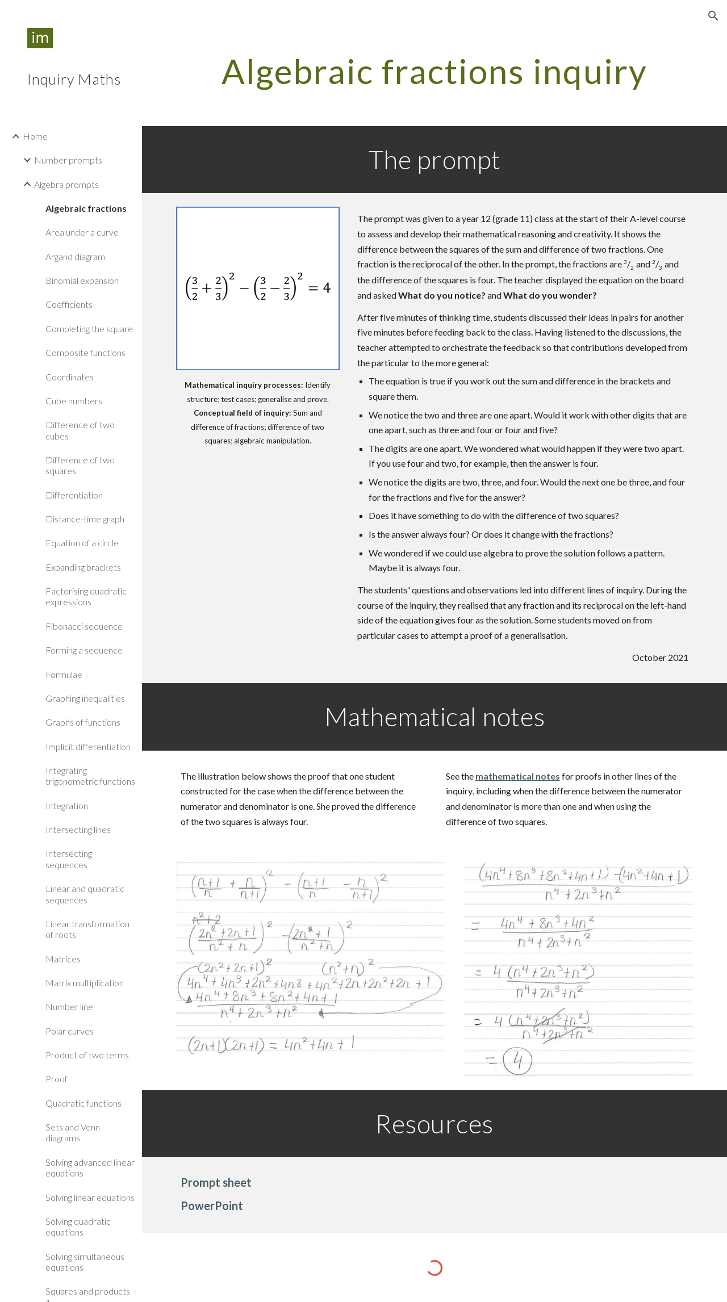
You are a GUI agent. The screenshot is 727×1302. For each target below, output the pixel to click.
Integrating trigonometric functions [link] (90, 775)
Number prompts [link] (68, 159)
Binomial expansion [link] (82, 280)
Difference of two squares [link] (80, 465)
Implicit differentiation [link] (88, 746)
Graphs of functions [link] (82, 722)
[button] (713, 16)
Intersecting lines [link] (78, 829)
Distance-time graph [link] (84, 518)
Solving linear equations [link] (90, 1197)
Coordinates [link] (69, 376)
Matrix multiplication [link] (84, 982)
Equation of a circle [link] (82, 542)
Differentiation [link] (74, 494)
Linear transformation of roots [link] (87, 929)
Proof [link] (56, 1078)
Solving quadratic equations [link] (78, 1226)
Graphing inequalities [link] (85, 698)
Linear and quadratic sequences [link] (84, 894)
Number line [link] (69, 1006)
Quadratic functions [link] (83, 1103)
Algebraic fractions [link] (86, 208)
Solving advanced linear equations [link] (90, 1167)
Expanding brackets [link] (83, 567)
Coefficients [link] (69, 304)
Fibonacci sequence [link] (84, 626)
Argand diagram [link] (75, 256)
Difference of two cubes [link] (80, 430)
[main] (434, 71)
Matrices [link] (63, 958)
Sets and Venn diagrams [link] (72, 1132)
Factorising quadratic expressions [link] (86, 596)
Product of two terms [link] (87, 1054)
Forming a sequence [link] (84, 649)
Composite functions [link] (85, 352)
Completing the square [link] (89, 328)
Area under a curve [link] (82, 232)
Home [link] (35, 136)
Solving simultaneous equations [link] (84, 1261)
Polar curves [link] (69, 1030)
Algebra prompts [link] (66, 184)
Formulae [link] (63, 674)
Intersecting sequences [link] (68, 858)
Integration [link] (66, 805)
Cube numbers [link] (73, 400)
